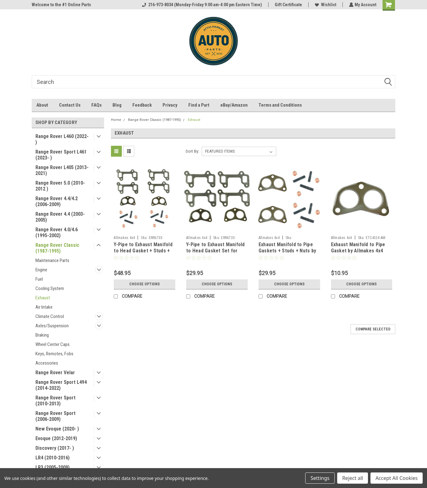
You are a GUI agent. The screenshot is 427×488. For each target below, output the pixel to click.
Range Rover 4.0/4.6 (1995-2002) (56, 232)
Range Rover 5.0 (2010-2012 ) (60, 186)
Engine (41, 270)
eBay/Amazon (234, 105)
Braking (42, 335)
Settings (319, 478)
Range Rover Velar (55, 372)
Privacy (170, 105)
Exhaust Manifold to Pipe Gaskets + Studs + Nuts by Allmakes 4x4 (287, 251)
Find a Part (198, 105)
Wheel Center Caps (52, 344)
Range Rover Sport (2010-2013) (55, 401)
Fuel (39, 279)
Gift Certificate (287, 4)
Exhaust (42, 298)
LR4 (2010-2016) (52, 458)
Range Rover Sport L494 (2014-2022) (61, 385)
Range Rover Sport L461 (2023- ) (61, 155)
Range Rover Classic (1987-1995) (57, 248)
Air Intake (44, 307)
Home (116, 120)
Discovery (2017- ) (54, 448)
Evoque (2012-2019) (56, 438)
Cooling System (49, 288)
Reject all (352, 478)
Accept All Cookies (396, 478)
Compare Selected (373, 329)
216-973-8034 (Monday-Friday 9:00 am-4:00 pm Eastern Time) (201, 4)
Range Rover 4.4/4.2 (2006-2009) (56, 201)
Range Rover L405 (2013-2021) (62, 170)
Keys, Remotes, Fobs (54, 354)
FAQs (96, 105)
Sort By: (192, 151)
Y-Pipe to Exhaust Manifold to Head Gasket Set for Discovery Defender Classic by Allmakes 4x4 (216, 254)
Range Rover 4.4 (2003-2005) (60, 217)
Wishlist (325, 4)
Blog (117, 105)
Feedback (142, 105)
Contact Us (69, 105)
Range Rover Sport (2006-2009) (55, 416)
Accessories (46, 363)
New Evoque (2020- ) (57, 429)
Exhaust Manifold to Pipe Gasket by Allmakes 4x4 (358, 248)
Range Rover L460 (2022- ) (62, 139)
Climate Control (49, 316)
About (42, 105)
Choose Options (144, 284)
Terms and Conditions (280, 105)
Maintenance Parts (52, 260)
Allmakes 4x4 (124, 238)
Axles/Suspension (52, 326)
